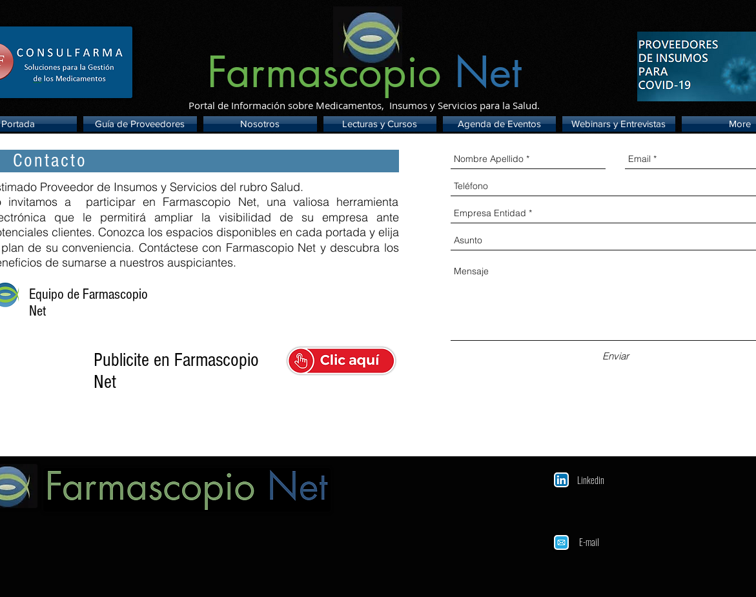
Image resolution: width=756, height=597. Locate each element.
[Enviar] (615, 356)
